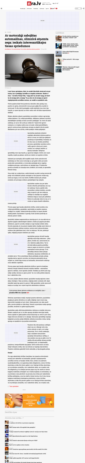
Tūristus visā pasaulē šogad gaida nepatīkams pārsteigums (70, 68)
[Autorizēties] (83, 8)
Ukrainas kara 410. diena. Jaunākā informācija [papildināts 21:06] (27, 453)
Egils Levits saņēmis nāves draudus (19, 445)
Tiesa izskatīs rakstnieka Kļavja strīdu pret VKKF (23, 440)
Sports (47, 8)
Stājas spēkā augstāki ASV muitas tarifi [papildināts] (24, 458)
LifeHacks (42, 8)
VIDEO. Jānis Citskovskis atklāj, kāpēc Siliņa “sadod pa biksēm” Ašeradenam (70, 45)
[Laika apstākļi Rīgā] (55, 3)
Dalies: (24, 389)
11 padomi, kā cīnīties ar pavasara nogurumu (21, 423)
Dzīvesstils (29, 8)
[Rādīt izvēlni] (1, 8)
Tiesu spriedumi (13, 386)
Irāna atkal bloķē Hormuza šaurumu (70, 52)
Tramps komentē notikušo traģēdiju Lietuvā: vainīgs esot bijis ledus (28, 431)
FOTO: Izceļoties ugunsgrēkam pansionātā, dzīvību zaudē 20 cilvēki (28, 449)
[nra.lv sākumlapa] (34, 3)
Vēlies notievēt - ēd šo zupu (70, 59)
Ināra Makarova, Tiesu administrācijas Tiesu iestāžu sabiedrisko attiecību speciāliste (22, 49)
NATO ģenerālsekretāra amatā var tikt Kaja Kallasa (23, 436)
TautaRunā (35, 8)
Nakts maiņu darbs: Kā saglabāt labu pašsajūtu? (22, 427)
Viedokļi (9, 32)
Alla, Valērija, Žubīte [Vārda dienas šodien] (46, 4)
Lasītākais (60, 33)
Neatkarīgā (22, 8)
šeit (28, 293)
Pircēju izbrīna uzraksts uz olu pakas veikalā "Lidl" (70, 36)
